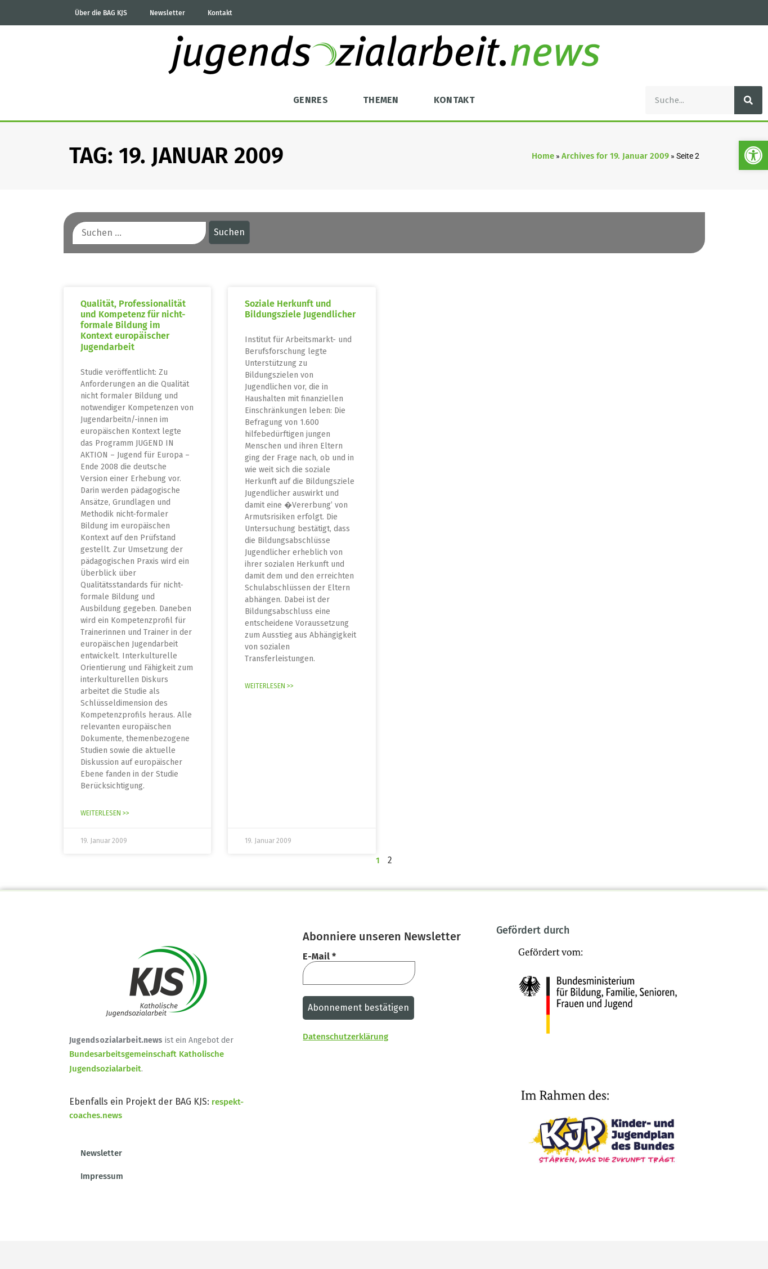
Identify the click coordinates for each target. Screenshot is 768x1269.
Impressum (101, 1176)
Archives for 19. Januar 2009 (615, 156)
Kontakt (220, 13)
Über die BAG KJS (101, 13)
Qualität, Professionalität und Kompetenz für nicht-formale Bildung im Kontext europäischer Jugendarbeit (133, 325)
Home (543, 156)
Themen (381, 100)
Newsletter (167, 13)
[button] (753, 155)
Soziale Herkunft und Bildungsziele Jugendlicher (300, 309)
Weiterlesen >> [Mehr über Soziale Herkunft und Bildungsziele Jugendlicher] (269, 686)
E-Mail (319, 956)
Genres (310, 100)
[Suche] (748, 100)
